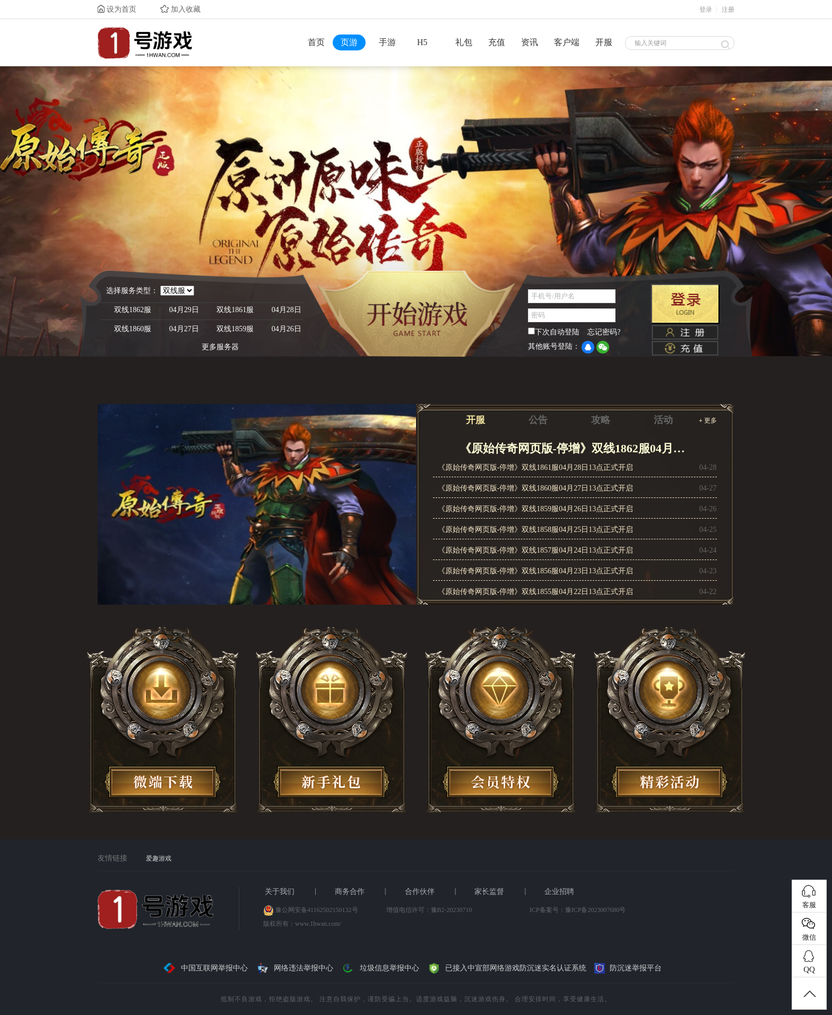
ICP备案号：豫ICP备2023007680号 (578, 910)
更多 (708, 420)
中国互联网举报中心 (205, 968)
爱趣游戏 (158, 858)
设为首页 (117, 9)
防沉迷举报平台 (628, 968)
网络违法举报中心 (295, 968)
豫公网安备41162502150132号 (316, 910)
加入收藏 (180, 9)
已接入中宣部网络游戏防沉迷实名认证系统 (507, 968)
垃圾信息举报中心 (380, 968)
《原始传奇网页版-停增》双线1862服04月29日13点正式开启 (575, 448)
